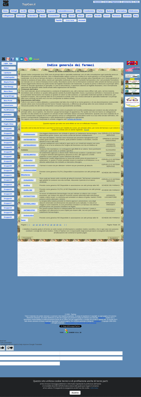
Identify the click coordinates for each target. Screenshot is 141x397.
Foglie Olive (8, 124)
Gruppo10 (8, 170)
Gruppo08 (8, 161)
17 (48, 225)
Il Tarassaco (8, 119)
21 (60, 225)
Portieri (100, 11)
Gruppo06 (8, 152)
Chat (64, 16)
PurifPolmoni (9, 110)
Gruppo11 (8, 175)
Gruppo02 (8, 133)
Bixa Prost (9, 101)
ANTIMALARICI (30, 204)
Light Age (9, 63)
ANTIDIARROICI (30, 145)
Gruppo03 (8, 138)
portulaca (7, 114)
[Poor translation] (10, 348)
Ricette (98, 16)
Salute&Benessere (65, 11)
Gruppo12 (8, 180)
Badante (110, 11)
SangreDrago (9, 96)
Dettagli (14, 11)
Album (80, 16)
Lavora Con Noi (127, 2)
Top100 (59, 20)
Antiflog (27, 185)
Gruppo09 (8, 166)
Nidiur (8, 68)
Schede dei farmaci (74, 119)
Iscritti (23, 11)
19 (54, 225)
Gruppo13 (8, 185)
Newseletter (98, 2)
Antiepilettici (29, 180)
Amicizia (127, 16)
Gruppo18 (8, 208)
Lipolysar (9, 73)
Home (5, 11)
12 (34, 225)
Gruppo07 (8, 156)
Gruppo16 (8, 198)
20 (57, 225)
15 (43, 225)
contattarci (97, 321)
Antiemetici (28, 160)
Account (81, 20)
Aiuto (137, 2)
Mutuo (43, 16)
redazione (102, 318)
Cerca (31, 11)
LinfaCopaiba (9, 77)
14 (40, 225)
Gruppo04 (8, 143)
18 (51, 225)
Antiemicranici (29, 165)
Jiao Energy (9, 87)
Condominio (89, 11)
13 (37, 225)
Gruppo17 (8, 203)
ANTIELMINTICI (30, 155)
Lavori (89, 16)
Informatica (121, 11)
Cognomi (51, 11)
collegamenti (8, 16)
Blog (136, 16)
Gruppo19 (8, 212)
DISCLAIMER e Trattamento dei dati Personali (80, 323)
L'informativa (94, 388)
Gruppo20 (8, 217)
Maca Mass (9, 91)
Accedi (106, 2)
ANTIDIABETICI (30, 139)
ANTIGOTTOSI (29, 196)
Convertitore (54, 16)
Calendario (32, 16)
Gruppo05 (8, 147)
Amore (106, 16)
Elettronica (133, 11)
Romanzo (116, 16)
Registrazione (115, 2)
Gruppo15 (8, 194)
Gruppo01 (8, 129)
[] (29, 225)
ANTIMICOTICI (29, 210)
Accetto (75, 392)
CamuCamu (9, 105)
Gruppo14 (8, 189)
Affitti (78, 11)
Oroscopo (21, 16)
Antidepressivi (29, 134)
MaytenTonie (9, 82)
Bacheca (40, 11)
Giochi (72, 16)
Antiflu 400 (28, 190)
